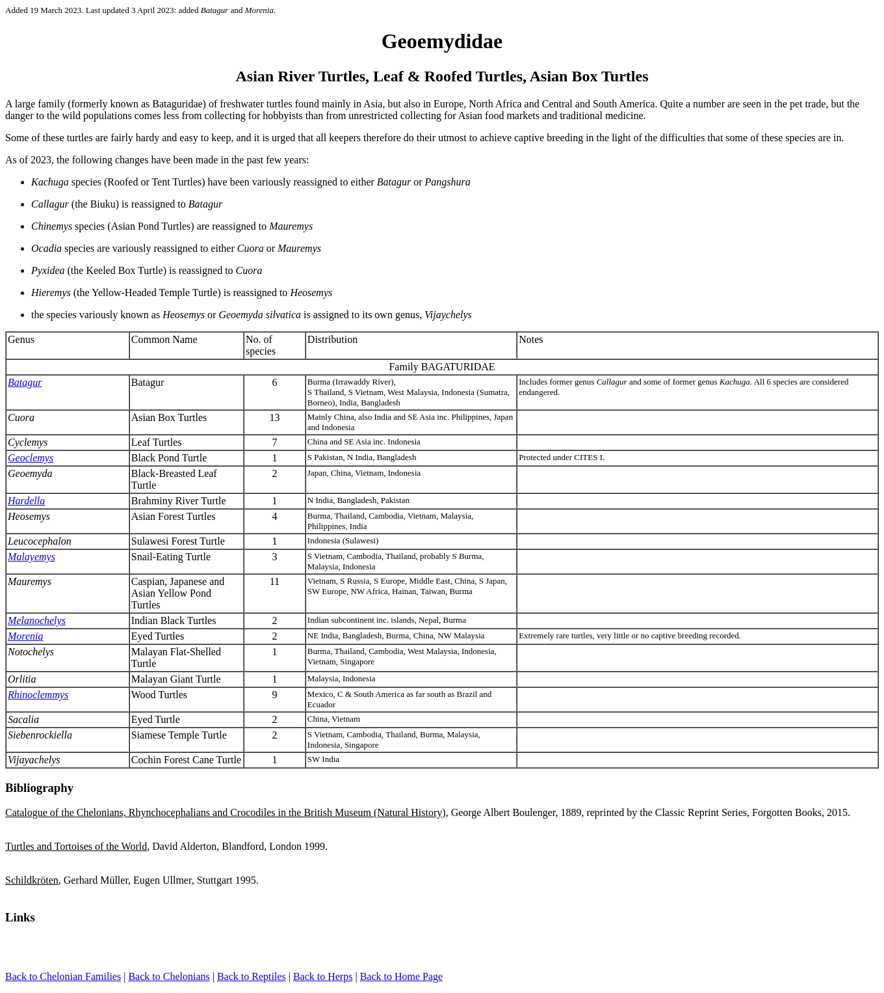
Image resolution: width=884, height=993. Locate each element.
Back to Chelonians (168, 976)
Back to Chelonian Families (63, 976)
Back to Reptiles (251, 976)
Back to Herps (323, 976)
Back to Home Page (401, 976)
